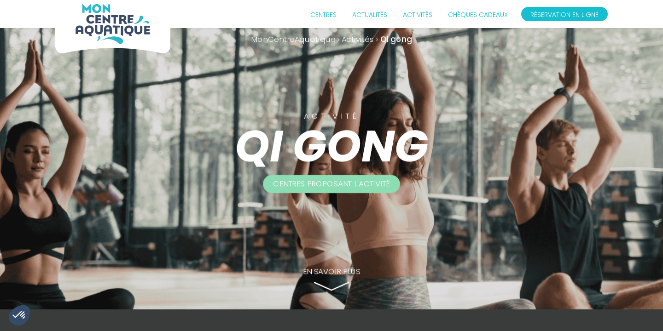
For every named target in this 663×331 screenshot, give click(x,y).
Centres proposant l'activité (331, 183)
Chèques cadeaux (478, 14)
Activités (417, 14)
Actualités (369, 14)
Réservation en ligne (564, 14)
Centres (323, 14)
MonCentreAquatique (293, 39)
